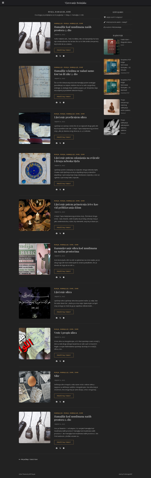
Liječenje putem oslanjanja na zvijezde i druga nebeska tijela (77, 159)
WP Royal (32, 474)
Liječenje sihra (63, 292)
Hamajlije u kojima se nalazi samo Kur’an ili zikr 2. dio (74, 72)
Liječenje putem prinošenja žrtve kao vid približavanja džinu (76, 206)
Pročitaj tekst (64, 50)
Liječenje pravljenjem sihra (70, 117)
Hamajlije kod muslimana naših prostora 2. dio (72, 28)
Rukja (56, 114)
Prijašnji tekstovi (28, 459)
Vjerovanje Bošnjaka (75, 2)
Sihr (83, 114)
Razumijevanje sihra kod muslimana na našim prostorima (75, 249)
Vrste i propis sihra (65, 332)
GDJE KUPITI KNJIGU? (113, 17)
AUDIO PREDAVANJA (112, 27)
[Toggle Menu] (3, 3)
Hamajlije (58, 23)
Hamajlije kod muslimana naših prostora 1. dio (72, 418)
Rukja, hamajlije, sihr (73, 23)
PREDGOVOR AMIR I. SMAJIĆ (115, 22)
